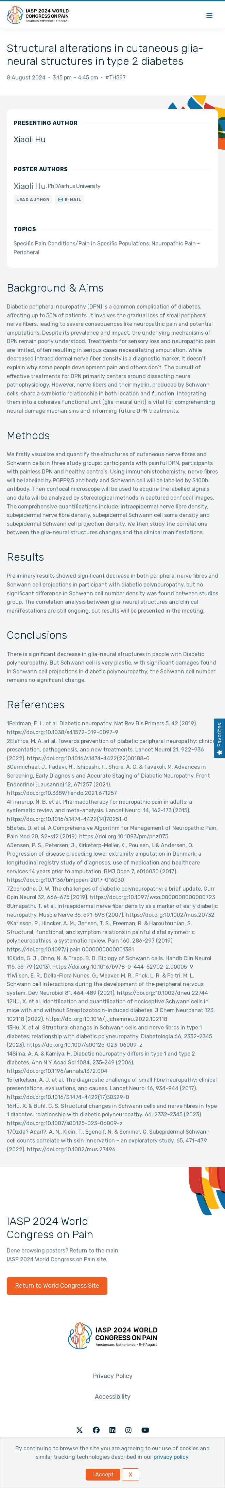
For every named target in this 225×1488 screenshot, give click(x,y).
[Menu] (209, 14)
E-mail (73, 199)
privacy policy (171, 1457)
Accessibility (113, 1396)
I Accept (103, 1474)
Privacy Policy (113, 1376)
